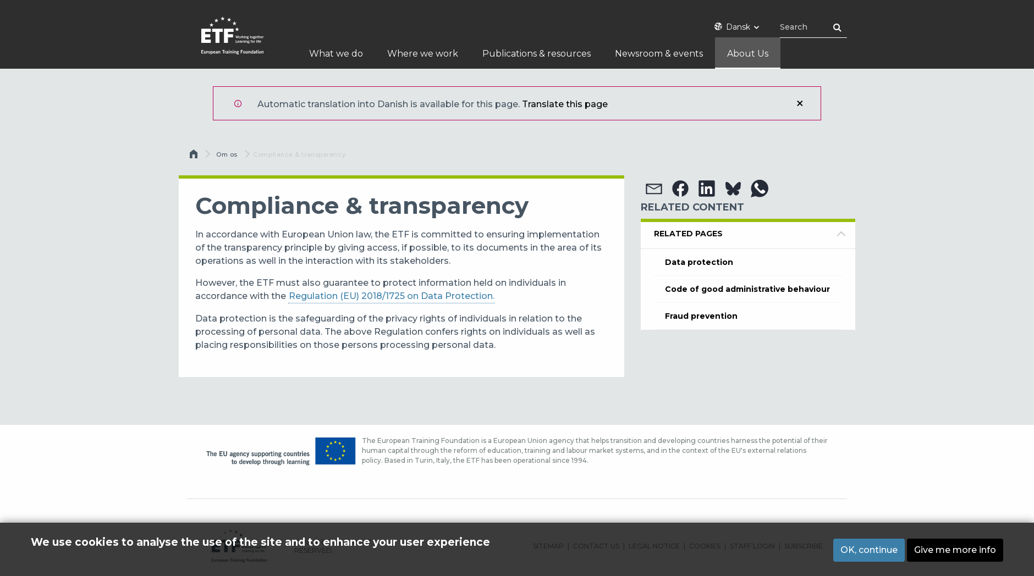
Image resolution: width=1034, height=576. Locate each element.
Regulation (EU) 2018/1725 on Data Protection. (391, 296)
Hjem (194, 156)
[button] (654, 189)
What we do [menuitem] (336, 53)
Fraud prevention (701, 316)
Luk (799, 103)
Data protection (699, 262)
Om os (227, 154)
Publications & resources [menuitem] (536, 53)
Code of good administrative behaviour (747, 289)
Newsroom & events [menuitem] (659, 53)
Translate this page (565, 104)
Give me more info (955, 550)
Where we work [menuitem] (422, 53)
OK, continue (869, 550)
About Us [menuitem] (747, 53)
